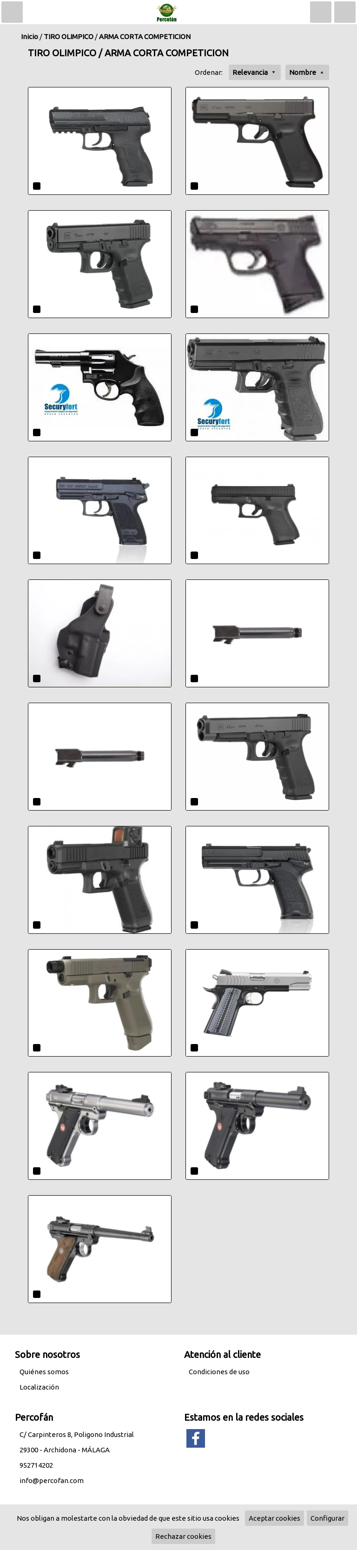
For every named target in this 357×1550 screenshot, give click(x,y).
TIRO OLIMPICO (68, 36)
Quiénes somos (44, 1372)
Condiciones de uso (219, 1372)
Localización (39, 1387)
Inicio (29, 36)
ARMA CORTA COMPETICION (145, 36)
